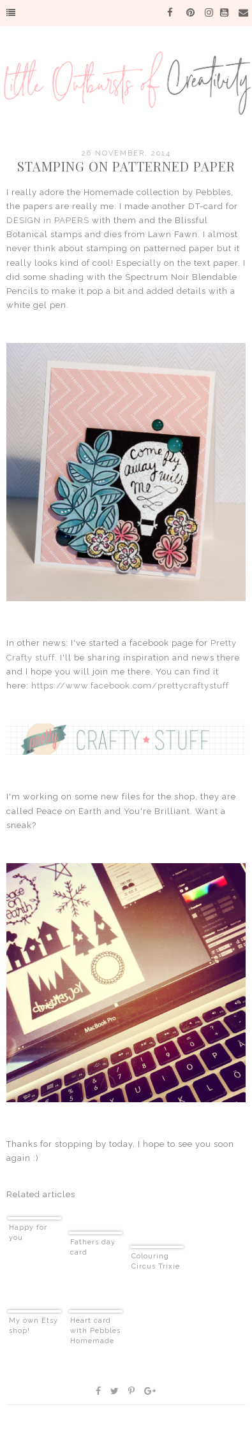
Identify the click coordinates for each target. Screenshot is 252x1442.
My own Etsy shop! (33, 1325)
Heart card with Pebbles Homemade (95, 1330)
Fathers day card (92, 1247)
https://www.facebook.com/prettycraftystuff (130, 685)
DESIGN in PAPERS (47, 220)
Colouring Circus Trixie (155, 1261)
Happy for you (28, 1232)
